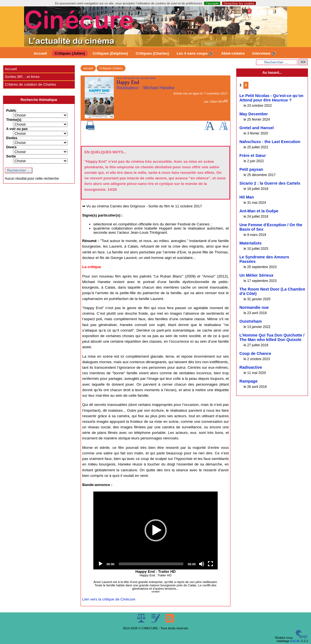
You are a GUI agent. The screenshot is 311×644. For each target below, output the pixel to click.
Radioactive (250, 367)
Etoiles (11, 138)
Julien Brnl (217, 101)
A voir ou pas (17, 129)
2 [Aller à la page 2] (246, 85)
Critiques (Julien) (70, 53)
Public (11, 111)
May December (253, 114)
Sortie (11, 156)
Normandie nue (254, 307)
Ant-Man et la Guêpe (258, 211)
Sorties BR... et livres (22, 77)
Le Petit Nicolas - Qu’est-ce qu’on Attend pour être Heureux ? (271, 97)
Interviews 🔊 (264, 53)
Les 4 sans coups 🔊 (195, 53)
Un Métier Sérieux (256, 275)
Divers (11, 147)
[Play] (100, 564)
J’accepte (212, 3)
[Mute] (201, 564)
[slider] (151, 563)
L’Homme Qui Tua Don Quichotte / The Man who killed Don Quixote (271, 337)
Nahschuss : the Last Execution (269, 141)
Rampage (248, 381)
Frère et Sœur (252, 155)
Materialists (250, 243)
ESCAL (295, 641)
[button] (156, 530)
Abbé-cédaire (233, 53)
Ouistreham (250, 321)
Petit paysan (251, 169)
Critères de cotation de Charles (30, 84)
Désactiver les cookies (238, 3)
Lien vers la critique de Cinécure (108, 599)
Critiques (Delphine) (110, 53)
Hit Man (246, 197)
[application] (155, 530)
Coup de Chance (255, 353)
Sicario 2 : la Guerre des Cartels (269, 183)
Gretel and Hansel (256, 128)
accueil (88, 68)
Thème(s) (13, 120)
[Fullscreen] (210, 564)
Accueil (40, 53)
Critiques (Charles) (152, 53)
